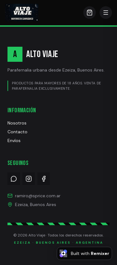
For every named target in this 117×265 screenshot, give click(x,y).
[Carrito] (89, 12)
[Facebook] (43, 178)
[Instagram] (28, 178)
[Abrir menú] (106, 12)
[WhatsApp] (13, 178)
